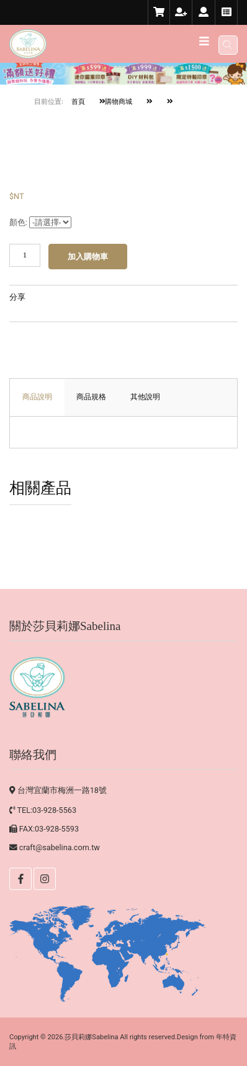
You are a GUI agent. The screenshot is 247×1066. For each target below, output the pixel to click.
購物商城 (116, 101)
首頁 (78, 101)
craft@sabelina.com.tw (59, 847)
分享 (17, 297)
